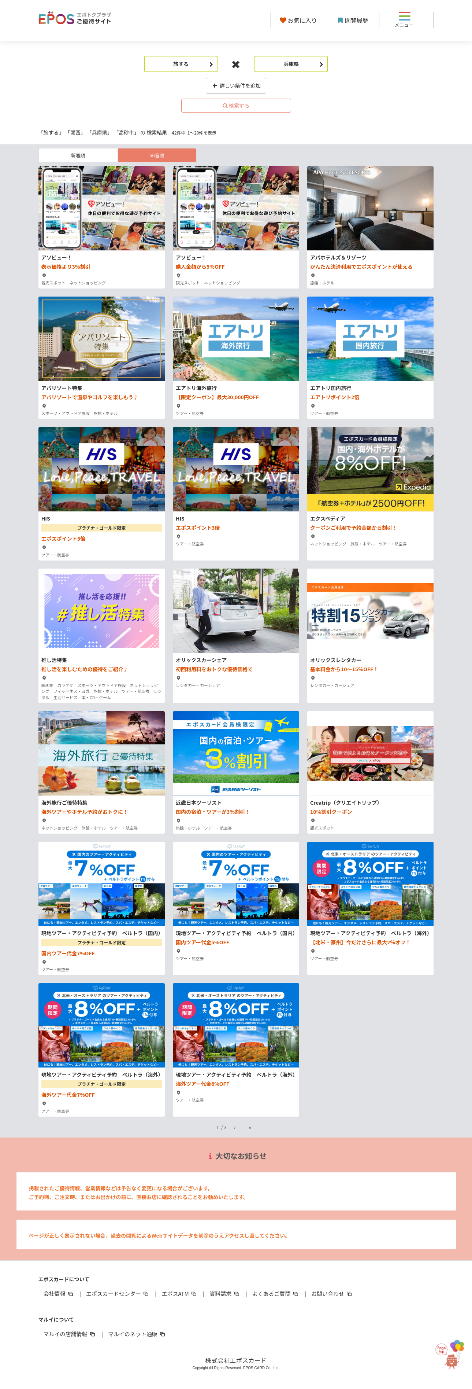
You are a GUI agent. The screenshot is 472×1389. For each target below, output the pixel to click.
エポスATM (179, 1293)
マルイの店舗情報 (70, 1334)
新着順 (78, 155)
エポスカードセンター (118, 1293)
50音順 (156, 155)
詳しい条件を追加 (236, 85)
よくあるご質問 (276, 1293)
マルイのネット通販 (137, 1334)
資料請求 (224, 1293)
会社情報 (59, 1293)
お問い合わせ (332, 1293)
